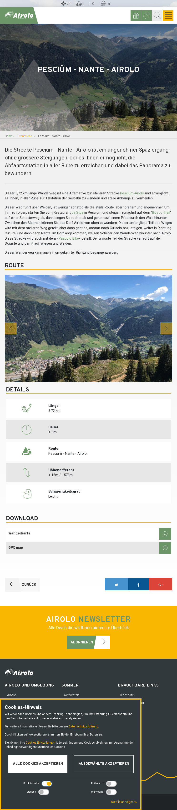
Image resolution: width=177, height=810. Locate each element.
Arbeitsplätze (130, 724)
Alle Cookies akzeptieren (38, 764)
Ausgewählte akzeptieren (104, 764)
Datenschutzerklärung (83, 726)
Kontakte (127, 695)
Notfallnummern (132, 702)
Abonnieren (90, 642)
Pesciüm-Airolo (132, 193)
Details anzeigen (124, 802)
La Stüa (77, 213)
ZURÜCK (20, 585)
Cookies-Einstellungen (40, 742)
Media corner (130, 717)
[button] (11, 328)
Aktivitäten (71, 695)
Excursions (25, 136)
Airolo (11, 695)
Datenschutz (129, 710)
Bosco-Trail (161, 213)
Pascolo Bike (69, 239)
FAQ (123, 732)
